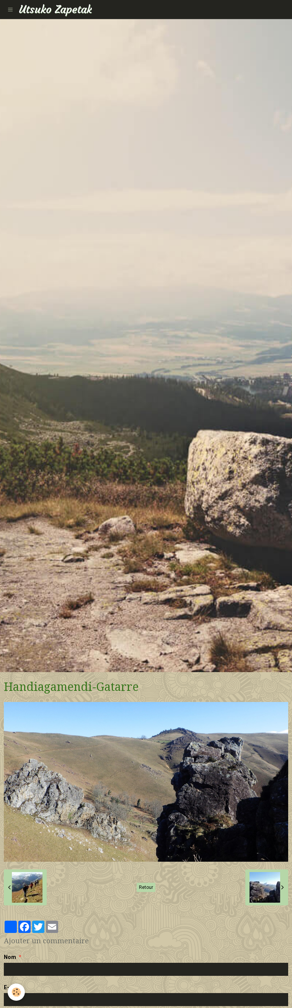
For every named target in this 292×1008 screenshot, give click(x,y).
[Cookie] (16, 992)
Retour (146, 887)
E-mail (12, 987)
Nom (10, 957)
